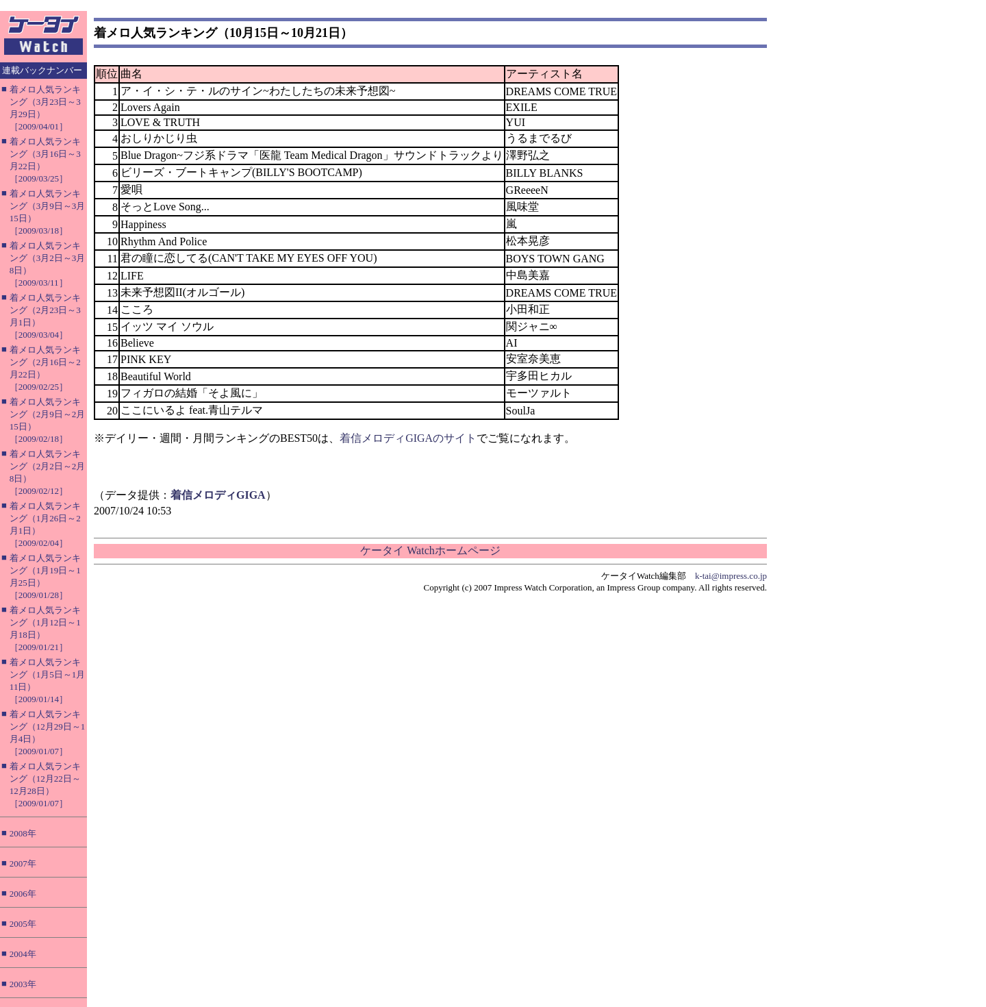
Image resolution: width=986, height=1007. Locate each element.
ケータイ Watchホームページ (430, 550)
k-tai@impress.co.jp (731, 576)
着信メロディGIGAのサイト (408, 438)
